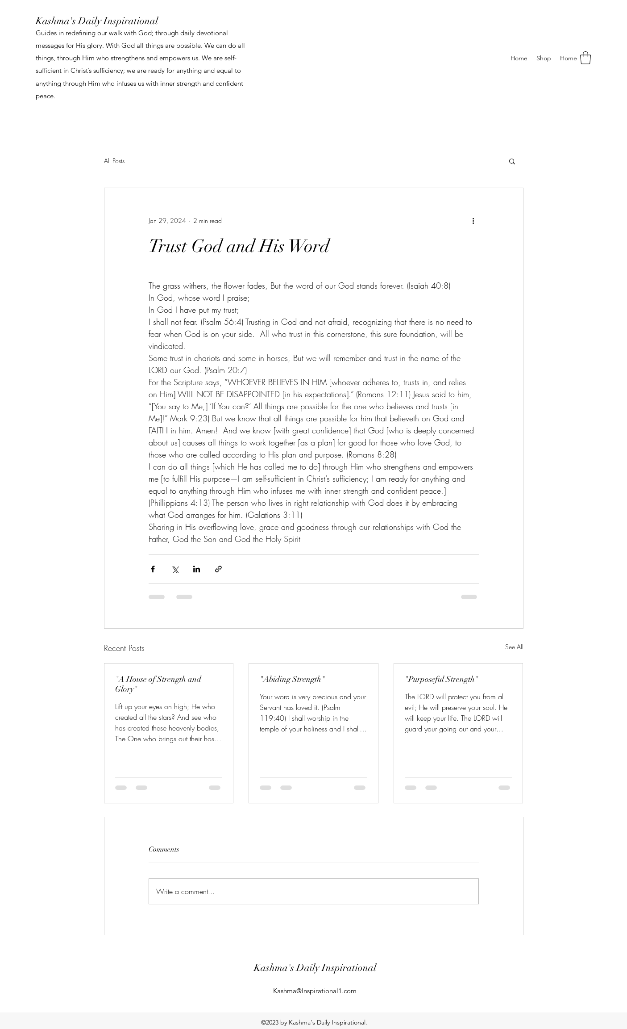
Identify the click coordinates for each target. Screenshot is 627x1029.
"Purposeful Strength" (441, 679)
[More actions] (473, 220)
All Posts (114, 160)
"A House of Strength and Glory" (158, 684)
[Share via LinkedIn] (196, 569)
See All (514, 647)
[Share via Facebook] (153, 569)
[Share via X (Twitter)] (174, 569)
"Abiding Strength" (292, 679)
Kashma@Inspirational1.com (315, 991)
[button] (585, 57)
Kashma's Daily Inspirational (97, 21)
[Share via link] (218, 569)
